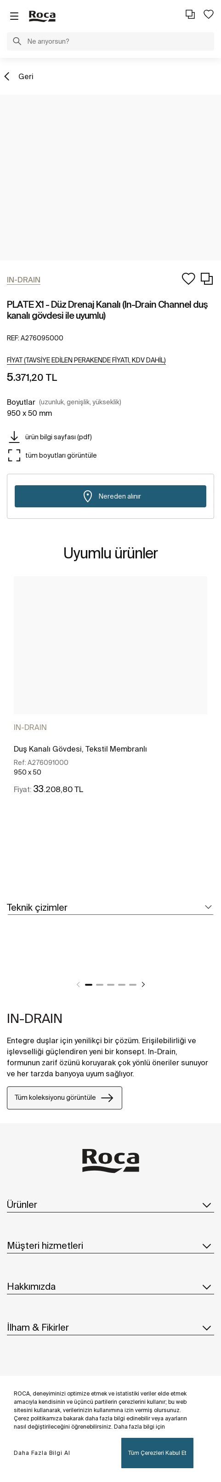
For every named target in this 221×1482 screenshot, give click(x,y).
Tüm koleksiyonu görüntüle (64, 1098)
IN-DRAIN (30, 727)
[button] (17, 42)
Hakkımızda (110, 1286)
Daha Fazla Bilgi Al (42, 1453)
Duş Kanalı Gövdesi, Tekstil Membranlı (80, 749)
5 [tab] (132, 985)
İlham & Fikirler (110, 1327)
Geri (26, 76)
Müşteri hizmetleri (110, 1245)
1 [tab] (88, 985)
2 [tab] (99, 985)
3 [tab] (110, 985)
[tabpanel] (110, 693)
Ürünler (110, 1204)
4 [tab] (121, 985)
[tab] (110, 908)
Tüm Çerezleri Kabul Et (157, 1453)
